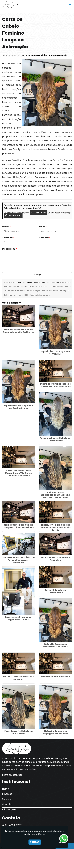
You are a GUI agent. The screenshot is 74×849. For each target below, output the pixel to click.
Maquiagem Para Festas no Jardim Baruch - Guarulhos (55, 385)
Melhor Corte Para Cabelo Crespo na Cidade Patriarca (18, 526)
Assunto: (44, 237)
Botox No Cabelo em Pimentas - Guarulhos (55, 645)
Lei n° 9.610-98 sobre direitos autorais (34, 295)
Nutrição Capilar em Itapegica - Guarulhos (55, 732)
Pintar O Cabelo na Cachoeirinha (55, 591)
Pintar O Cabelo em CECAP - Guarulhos (18, 678)
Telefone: (8, 237)
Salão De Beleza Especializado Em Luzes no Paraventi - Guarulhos (55, 495)
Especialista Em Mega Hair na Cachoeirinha (18, 407)
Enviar (37, 274)
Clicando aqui (13, 215)
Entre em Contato (12, 775)
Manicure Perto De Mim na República (55, 558)
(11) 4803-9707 (38, 212)
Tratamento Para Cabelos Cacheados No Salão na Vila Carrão (55, 527)
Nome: (6, 226)
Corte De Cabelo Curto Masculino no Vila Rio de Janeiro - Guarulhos (18, 473)
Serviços (6, 799)
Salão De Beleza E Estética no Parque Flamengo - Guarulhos (18, 560)
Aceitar (34, 842)
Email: (43, 226)
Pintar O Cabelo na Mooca (55, 676)
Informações (9, 809)
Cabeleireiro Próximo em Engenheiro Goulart (18, 618)
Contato (7, 804)
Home (5, 788)
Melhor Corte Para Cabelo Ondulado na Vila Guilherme (18, 331)
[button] (70, 4)
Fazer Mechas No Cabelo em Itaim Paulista (55, 439)
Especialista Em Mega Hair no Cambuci (55, 352)
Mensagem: (9, 248)
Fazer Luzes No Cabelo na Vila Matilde (18, 732)
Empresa (7, 794)
